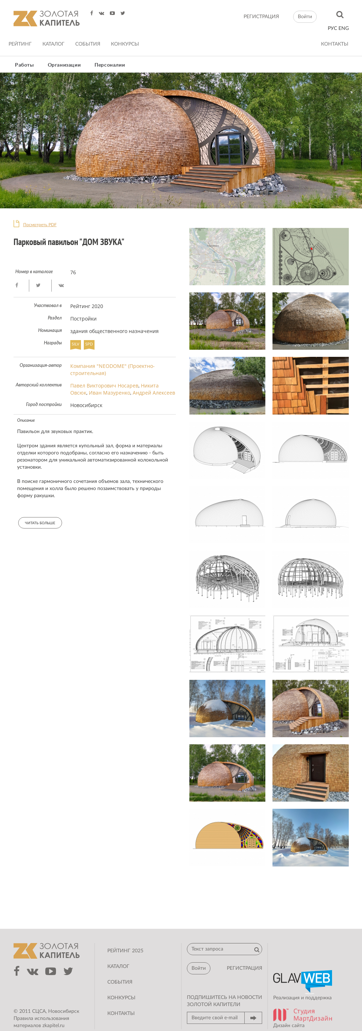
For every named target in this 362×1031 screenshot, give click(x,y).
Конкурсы (125, 44)
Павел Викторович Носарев (104, 385)
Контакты (334, 44)
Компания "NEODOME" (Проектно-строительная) (112, 369)
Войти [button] (305, 16)
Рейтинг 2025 (125, 950)
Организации (64, 65)
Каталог (53, 44)
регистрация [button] (244, 968)
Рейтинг (20, 44)
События (87, 44)
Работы (24, 65)
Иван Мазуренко (109, 392)
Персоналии (110, 65)
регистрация (261, 16)
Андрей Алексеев (154, 392)
